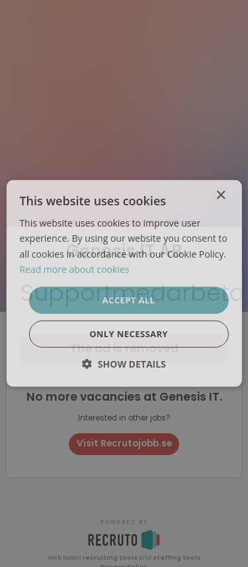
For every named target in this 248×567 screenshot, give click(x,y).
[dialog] (124, 283)
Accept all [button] (129, 300)
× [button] (221, 196)
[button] (124, 364)
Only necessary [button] (128, 334)
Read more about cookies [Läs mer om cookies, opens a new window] (74, 268)
